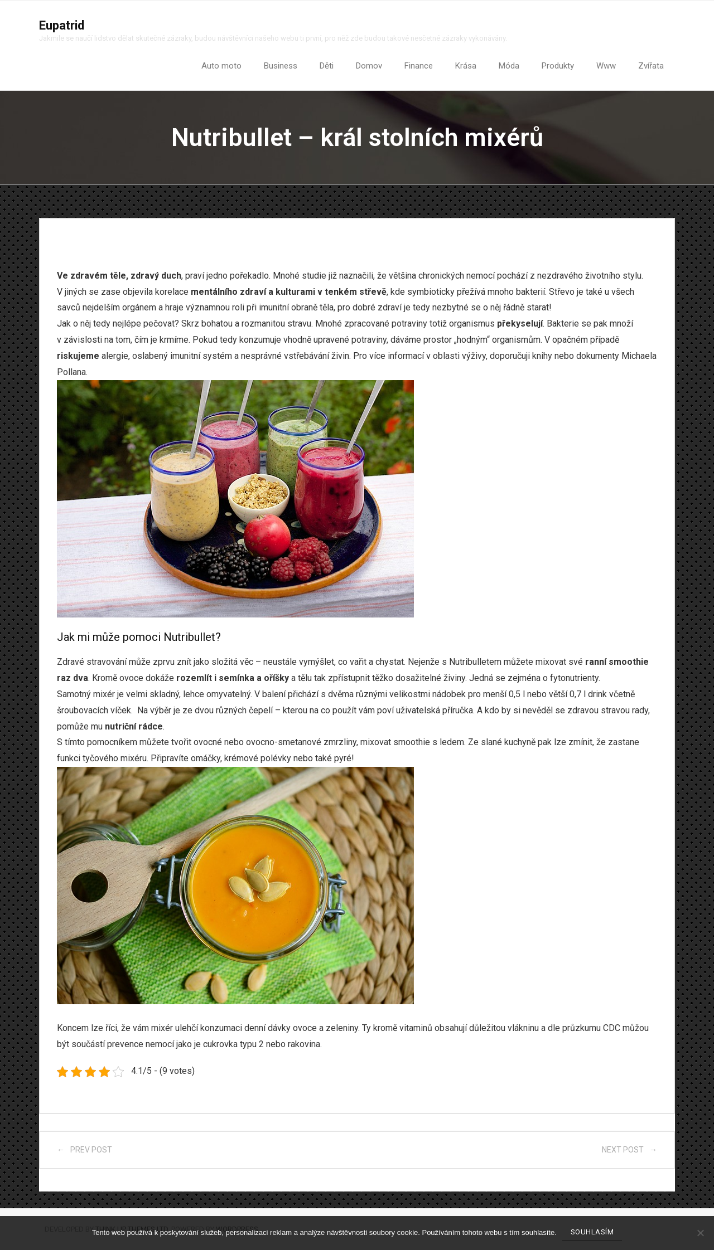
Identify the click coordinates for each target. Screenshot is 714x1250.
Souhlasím (592, 1232)
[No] (700, 1232)
